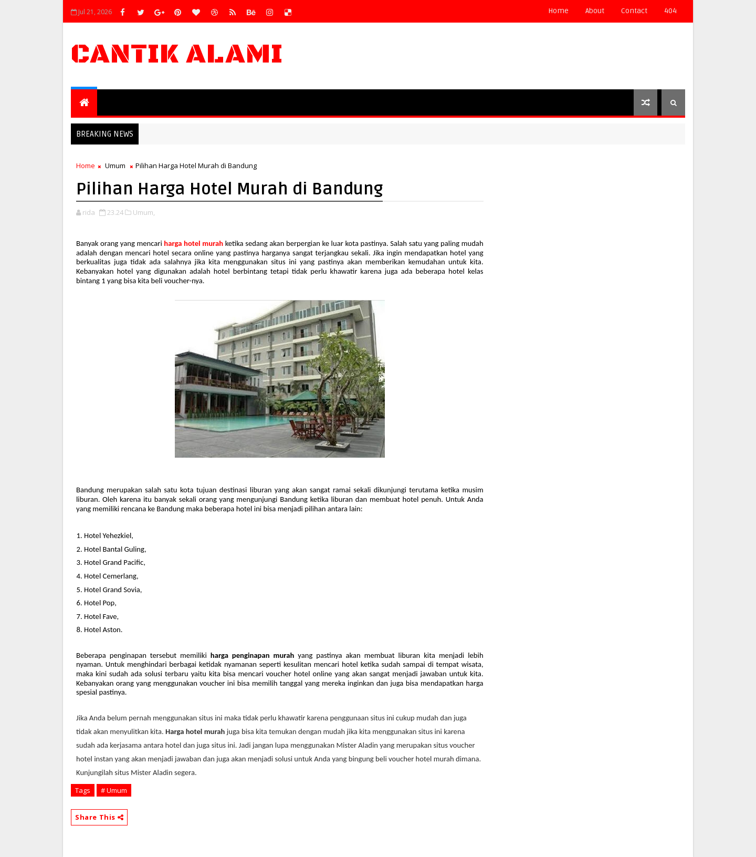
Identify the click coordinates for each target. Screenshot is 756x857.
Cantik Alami (177, 54)
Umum (115, 165)
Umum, (144, 212)
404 (670, 10)
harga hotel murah (193, 243)
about (594, 10)
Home (558, 10)
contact (634, 10)
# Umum (114, 790)
